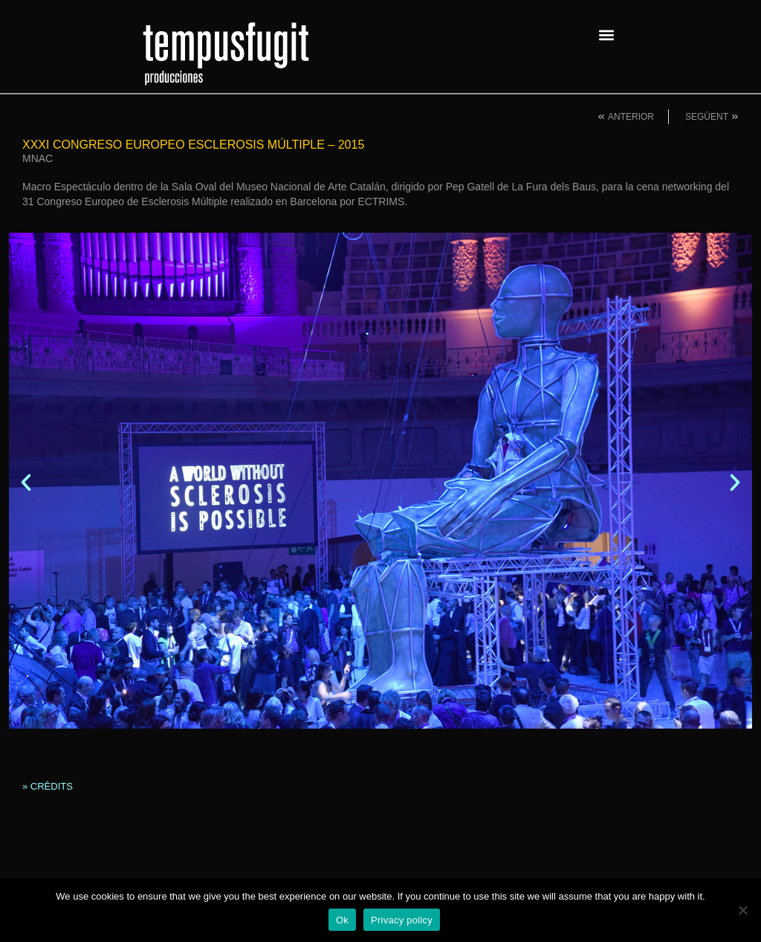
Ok (342, 920)
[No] (742, 910)
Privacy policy (402, 920)
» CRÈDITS (47, 786)
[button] (606, 34)
